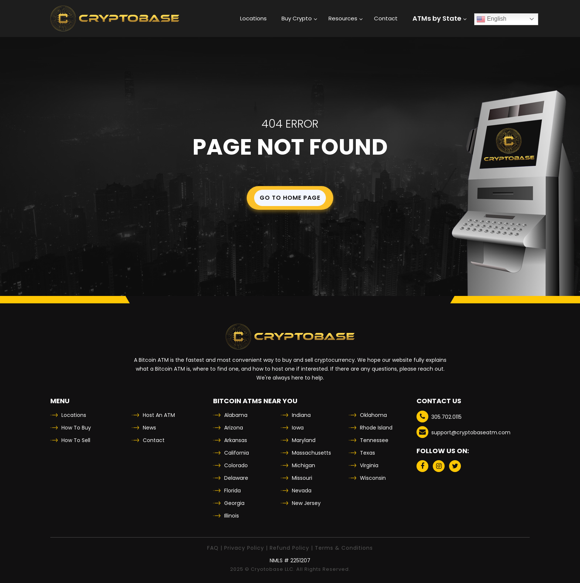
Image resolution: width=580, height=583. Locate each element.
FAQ (213, 548)
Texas (367, 452)
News (149, 427)
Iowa (298, 427)
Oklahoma (373, 415)
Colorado (236, 465)
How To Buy (76, 427)
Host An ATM (159, 415)
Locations (73, 415)
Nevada (301, 490)
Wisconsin (373, 478)
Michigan (303, 465)
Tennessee (374, 440)
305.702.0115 (439, 416)
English (491, 19)
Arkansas (235, 440)
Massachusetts (311, 452)
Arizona (233, 427)
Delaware (236, 478)
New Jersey (306, 503)
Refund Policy (289, 548)
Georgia (234, 503)
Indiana (301, 415)
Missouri (302, 478)
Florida (232, 490)
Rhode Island (376, 427)
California (236, 452)
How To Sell (75, 440)
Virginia (369, 465)
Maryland (304, 440)
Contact (154, 440)
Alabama (235, 415)
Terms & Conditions (344, 548)
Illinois (231, 515)
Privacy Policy (244, 548)
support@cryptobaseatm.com (463, 432)
